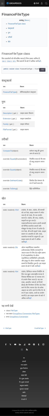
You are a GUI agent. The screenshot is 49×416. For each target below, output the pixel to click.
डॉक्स (24, 372)
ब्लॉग (24, 392)
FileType (14, 311)
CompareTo (7, 151)
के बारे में (23, 399)
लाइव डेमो (24, 375)
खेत (9, 42)
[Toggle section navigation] (3, 8)
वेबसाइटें (24, 396)
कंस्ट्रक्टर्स (11, 28)
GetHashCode (15, 180)
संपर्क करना (31, 412)
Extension (7, 119)
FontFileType (40, 328)
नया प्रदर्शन (24, 365)
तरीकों (10, 37)
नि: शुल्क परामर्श (24, 382)
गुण (9, 33)
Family (5, 124)
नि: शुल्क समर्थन (24, 379)
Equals (12, 159)
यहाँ (39, 61)
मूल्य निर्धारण (24, 368)
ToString (13, 189)
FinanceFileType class (17, 24)
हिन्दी (36, 3)
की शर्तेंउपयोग (25, 412)
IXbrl (17, 210)
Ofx (16, 247)
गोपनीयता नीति (18, 412)
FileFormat (7, 130)
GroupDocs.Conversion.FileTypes (26, 314)
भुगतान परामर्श (24, 389)
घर (24, 358)
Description (7, 113)
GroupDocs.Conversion (18, 317)
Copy (42, 70)
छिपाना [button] (27, 20)
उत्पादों (24, 361)
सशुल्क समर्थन (24, 385)
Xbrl (16, 271)
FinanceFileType (9, 92)
